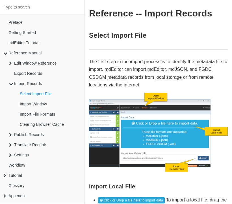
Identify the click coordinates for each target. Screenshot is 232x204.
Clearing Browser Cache (42, 124)
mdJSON (177, 69)
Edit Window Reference (33, 63)
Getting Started (22, 32)
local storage (168, 77)
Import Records (25, 83)
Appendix (14, 196)
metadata (205, 61)
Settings (19, 155)
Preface (15, 22)
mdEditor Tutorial (23, 43)
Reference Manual (22, 53)
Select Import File (36, 94)
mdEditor (114, 69)
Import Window (33, 104)
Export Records (28, 73)
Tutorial (12, 175)
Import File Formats (37, 114)
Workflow (16, 165)
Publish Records (26, 134)
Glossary (16, 185)
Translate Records (28, 145)
